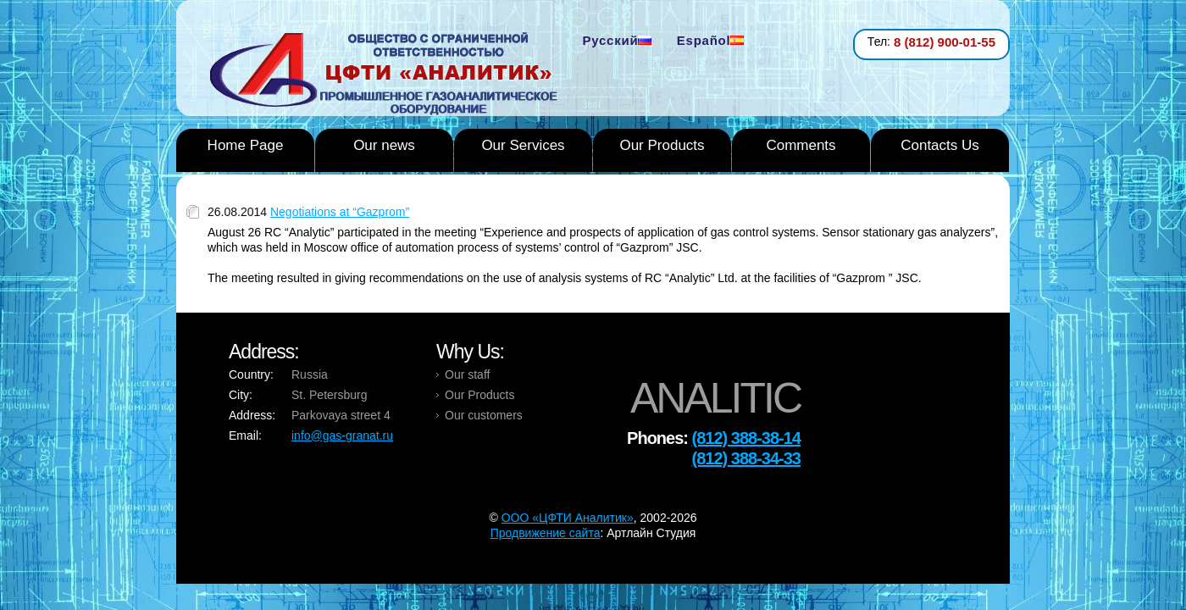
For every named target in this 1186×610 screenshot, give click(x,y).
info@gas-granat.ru (342, 435)
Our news (384, 145)
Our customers (484, 415)
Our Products (661, 145)
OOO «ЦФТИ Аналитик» (568, 517)
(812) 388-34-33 (746, 458)
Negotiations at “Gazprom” (339, 212)
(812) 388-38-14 (746, 438)
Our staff (467, 374)
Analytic (390, 75)
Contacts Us (940, 145)
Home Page (246, 145)
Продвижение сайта (545, 533)
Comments (800, 145)
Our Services (522, 145)
